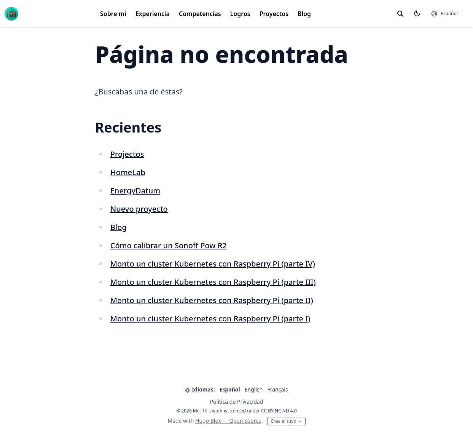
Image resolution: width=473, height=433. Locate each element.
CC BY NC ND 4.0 (279, 410)
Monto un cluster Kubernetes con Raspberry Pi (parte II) (211, 300)
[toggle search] (400, 14)
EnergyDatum (135, 190)
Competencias (200, 14)
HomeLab (127, 172)
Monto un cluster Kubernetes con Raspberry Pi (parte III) (213, 282)
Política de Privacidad (236, 401)
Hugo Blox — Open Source (228, 420)
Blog (304, 14)
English (254, 389)
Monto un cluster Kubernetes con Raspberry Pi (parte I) (210, 318)
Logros (240, 14)
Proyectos (274, 14)
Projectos (127, 154)
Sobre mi (113, 14)
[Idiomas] (444, 13)
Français (277, 389)
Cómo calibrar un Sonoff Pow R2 (168, 245)
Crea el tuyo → (286, 421)
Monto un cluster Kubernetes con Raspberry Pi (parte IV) (212, 264)
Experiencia (152, 14)
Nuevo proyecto (139, 209)
